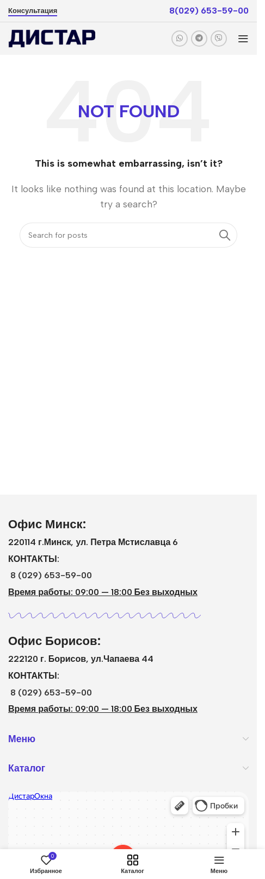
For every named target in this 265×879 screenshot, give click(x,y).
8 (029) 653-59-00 (51, 575)
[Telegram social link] (199, 38)
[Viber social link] (219, 38)
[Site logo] (51, 38)
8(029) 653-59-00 (209, 10)
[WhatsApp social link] (179, 38)
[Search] (128, 235)
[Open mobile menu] (243, 38)
